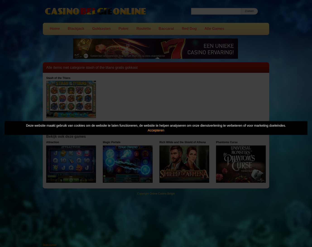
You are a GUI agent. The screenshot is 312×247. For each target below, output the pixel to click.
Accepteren (156, 130)
